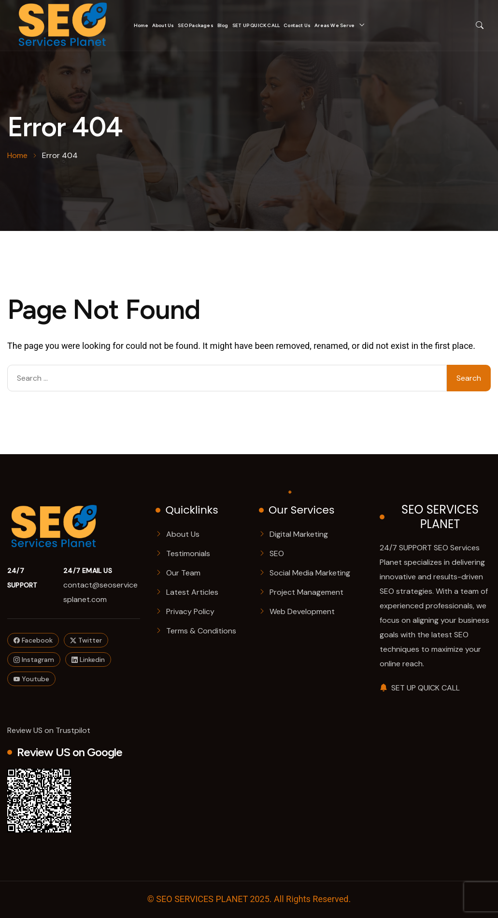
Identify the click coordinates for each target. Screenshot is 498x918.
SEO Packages (195, 25)
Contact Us (297, 25)
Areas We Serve (334, 25)
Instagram (34, 659)
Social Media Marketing (310, 573)
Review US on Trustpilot (48, 730)
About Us (163, 25)
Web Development (302, 611)
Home (141, 25)
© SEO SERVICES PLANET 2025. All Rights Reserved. (249, 899)
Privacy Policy (190, 611)
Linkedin (88, 659)
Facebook (33, 640)
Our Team (183, 573)
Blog (222, 25)
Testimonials (188, 553)
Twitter (86, 640)
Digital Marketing (299, 534)
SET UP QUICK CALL (256, 25)
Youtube (31, 678)
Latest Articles (192, 592)
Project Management (306, 592)
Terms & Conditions (201, 631)
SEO (277, 553)
